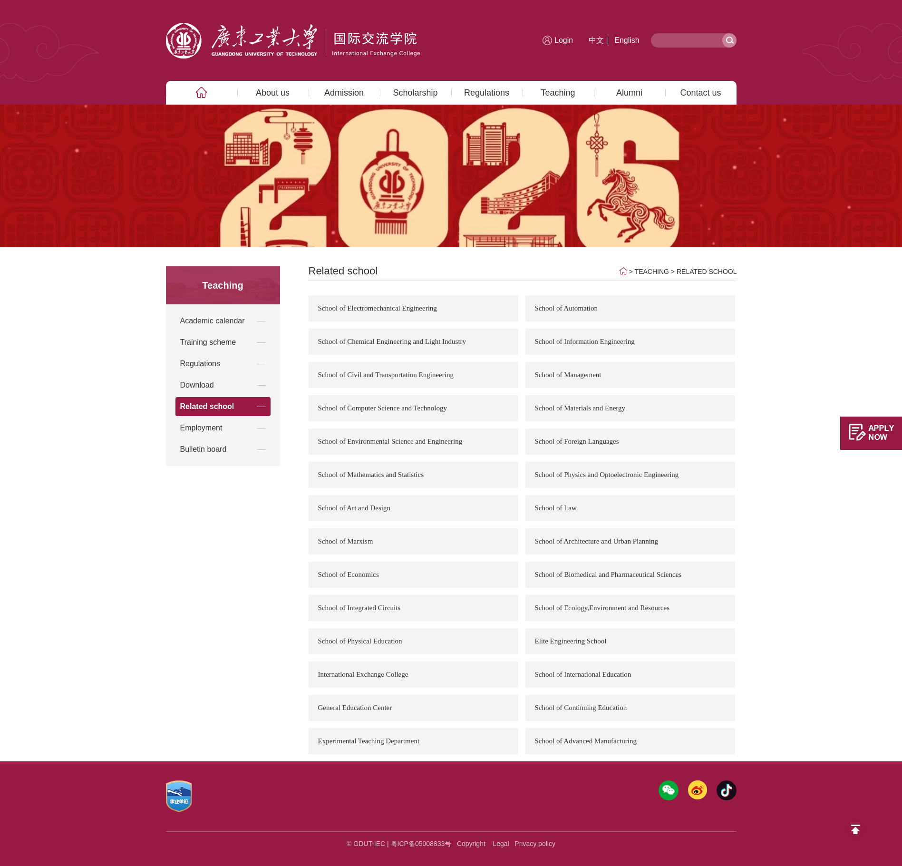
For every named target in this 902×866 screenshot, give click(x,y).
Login (563, 40)
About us (273, 92)
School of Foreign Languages (577, 441)
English (626, 40)
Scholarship (415, 92)
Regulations (486, 92)
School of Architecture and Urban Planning (597, 541)
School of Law (556, 508)
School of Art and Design (354, 508)
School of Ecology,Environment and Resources (602, 608)
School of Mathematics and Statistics (371, 474)
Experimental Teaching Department (369, 741)
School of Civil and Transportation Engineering (386, 375)
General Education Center (355, 707)
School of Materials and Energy (580, 408)
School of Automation (566, 308)
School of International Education (583, 674)
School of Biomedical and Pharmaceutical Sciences (608, 574)
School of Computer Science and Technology (382, 408)
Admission (344, 92)
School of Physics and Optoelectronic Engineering (607, 474)
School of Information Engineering (585, 341)
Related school (707, 271)
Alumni (629, 92)
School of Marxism (345, 541)
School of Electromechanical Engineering (377, 308)
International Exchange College (363, 674)
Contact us (700, 92)
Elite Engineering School (571, 641)
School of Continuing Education (581, 707)
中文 (596, 40)
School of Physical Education (360, 641)
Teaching (558, 92)
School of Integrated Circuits (359, 608)
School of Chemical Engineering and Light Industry (392, 341)
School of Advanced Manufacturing (586, 741)
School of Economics (348, 574)
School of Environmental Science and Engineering (390, 441)
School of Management (568, 375)
